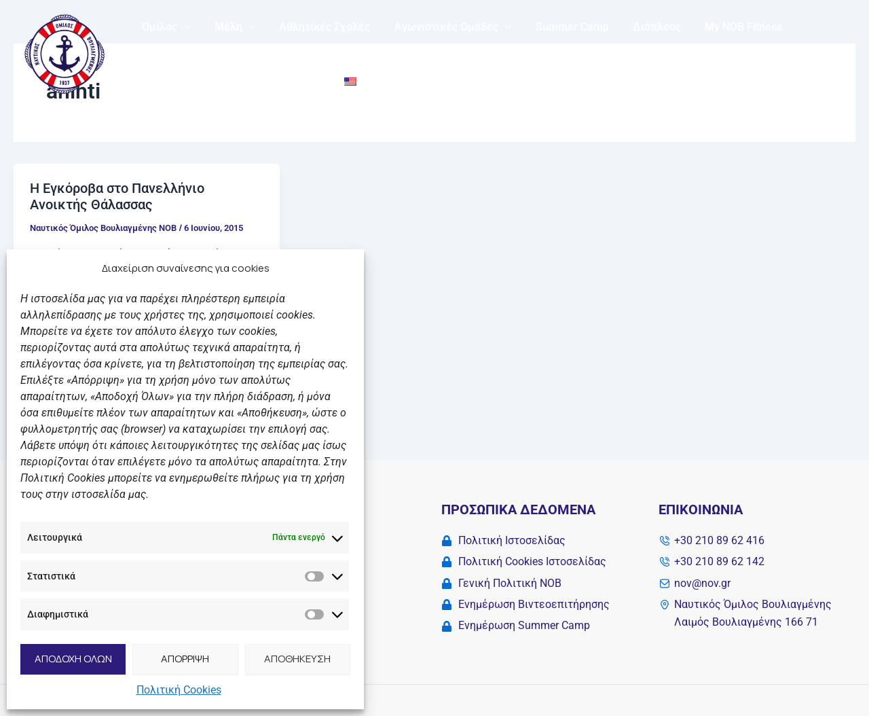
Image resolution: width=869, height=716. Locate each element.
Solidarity (164, 81)
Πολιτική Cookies (178, 689)
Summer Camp (562, 26)
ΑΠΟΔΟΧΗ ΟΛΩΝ (73, 658)
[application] (182, 27)
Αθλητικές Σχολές (319, 26)
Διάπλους (645, 26)
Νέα (218, 81)
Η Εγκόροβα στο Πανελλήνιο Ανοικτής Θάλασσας (117, 196)
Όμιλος (165, 27)
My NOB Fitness (729, 26)
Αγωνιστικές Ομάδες (445, 27)
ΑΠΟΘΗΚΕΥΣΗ (297, 658)
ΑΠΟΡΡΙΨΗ (185, 658)
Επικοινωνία (280, 81)
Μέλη (232, 27)
